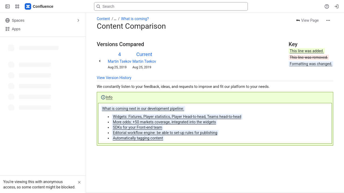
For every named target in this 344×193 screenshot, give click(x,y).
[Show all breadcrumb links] (115, 18)
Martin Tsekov (119, 61)
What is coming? (135, 19)
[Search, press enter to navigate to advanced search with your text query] (171, 6)
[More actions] (328, 20)
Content (103, 19)
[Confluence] (39, 6)
